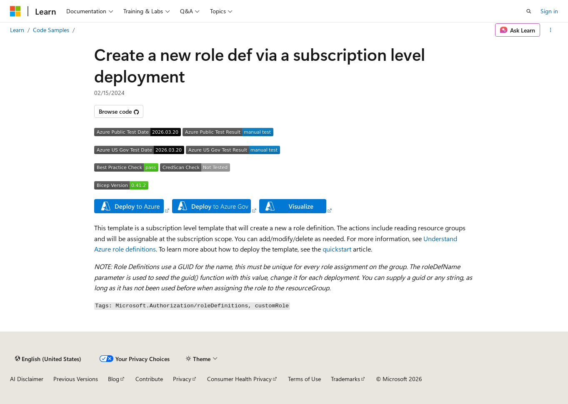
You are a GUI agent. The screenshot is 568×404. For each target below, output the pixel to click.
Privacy (182, 379)
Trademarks (345, 379)
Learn (17, 30)
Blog (113, 379)
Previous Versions (75, 379)
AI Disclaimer (26, 379)
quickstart (337, 248)
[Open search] (528, 11)
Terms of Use (304, 379)
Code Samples (51, 30)
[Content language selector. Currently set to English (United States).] (48, 358)
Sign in (549, 11)
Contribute (149, 379)
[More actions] (550, 30)
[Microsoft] (15, 11)
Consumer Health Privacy (239, 379)
